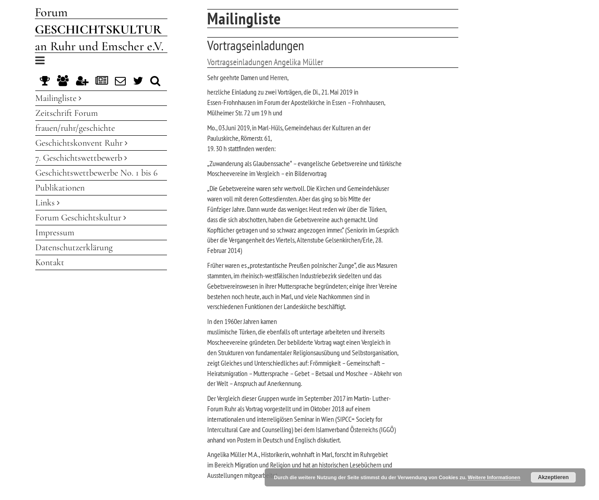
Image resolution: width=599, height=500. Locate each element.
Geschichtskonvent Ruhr (81, 143)
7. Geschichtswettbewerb (81, 157)
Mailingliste (58, 98)
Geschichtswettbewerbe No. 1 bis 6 (96, 172)
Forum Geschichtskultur (80, 217)
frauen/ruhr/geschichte (75, 128)
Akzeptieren (553, 477)
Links (47, 202)
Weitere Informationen (494, 477)
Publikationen (60, 187)
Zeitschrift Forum (66, 113)
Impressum (54, 232)
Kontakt (49, 262)
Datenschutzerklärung (74, 247)
